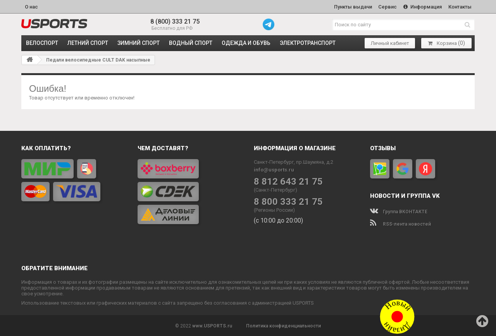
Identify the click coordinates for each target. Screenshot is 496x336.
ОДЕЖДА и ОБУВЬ (246, 42)
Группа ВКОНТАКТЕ (398, 211)
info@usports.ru (274, 169)
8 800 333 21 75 (288, 201)
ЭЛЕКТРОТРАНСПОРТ (308, 42)
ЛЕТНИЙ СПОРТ (87, 42)
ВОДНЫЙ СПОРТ (190, 42)
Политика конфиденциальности (283, 325)
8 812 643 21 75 (288, 181)
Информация (422, 6)
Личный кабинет (390, 43)
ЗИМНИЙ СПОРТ (138, 42)
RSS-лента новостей (400, 223)
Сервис (386, 6)
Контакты (459, 6)
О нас (31, 6)
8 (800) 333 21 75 (175, 21)
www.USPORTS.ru (212, 325)
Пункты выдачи (351, 6)
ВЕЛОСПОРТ (42, 42)
